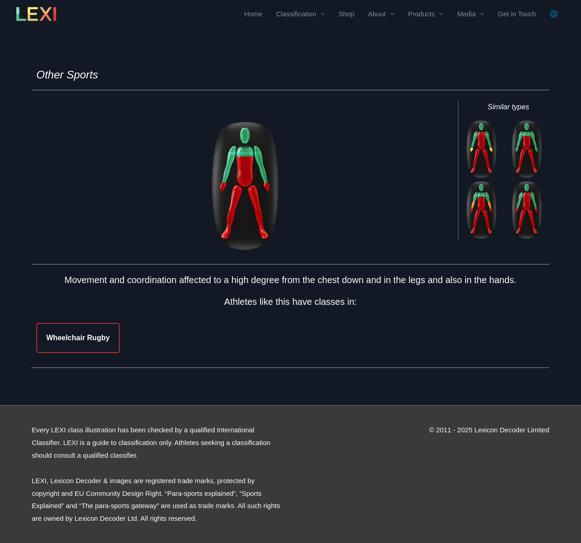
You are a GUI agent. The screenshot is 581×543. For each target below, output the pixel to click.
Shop (347, 14)
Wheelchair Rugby (78, 338)
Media (466, 14)
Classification (296, 14)
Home (253, 14)
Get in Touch (517, 14)
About (377, 14)
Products (421, 14)
